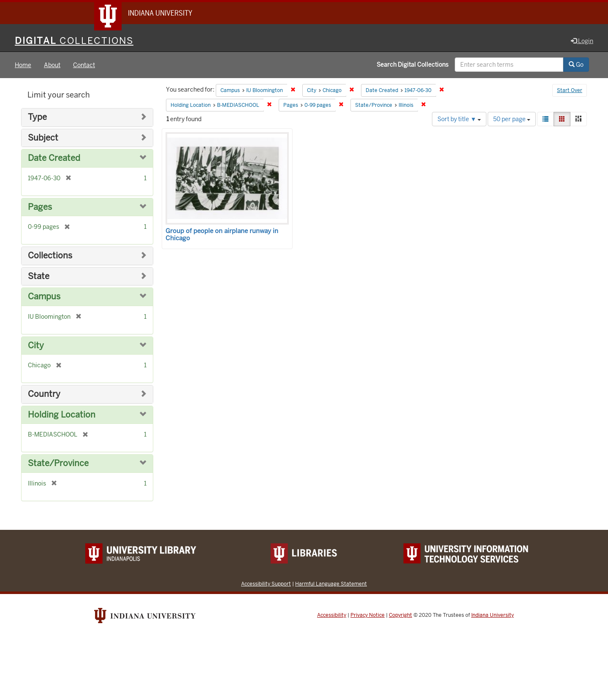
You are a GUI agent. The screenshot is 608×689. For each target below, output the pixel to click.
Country (44, 394)
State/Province (58, 463)
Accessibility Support (266, 583)
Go (576, 64)
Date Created (54, 158)
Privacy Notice (367, 615)
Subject (43, 138)
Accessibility (331, 615)
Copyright (400, 615)
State (38, 276)
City (36, 345)
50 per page (511, 119)
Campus (44, 296)
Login (582, 41)
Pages (40, 207)
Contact (84, 65)
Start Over (569, 90)
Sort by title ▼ (459, 119)
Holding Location (61, 415)
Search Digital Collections (412, 64)
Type (37, 117)
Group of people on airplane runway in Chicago (222, 234)
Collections (50, 255)
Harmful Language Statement (331, 583)
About (52, 65)
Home (23, 65)
